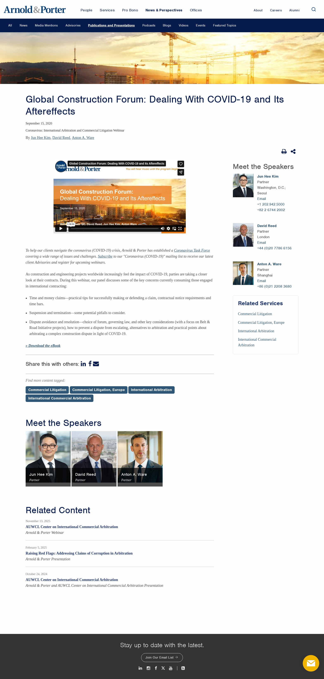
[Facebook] (90, 364)
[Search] (313, 9)
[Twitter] (163, 668)
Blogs (167, 25)
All (10, 25)
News (23, 25)
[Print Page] (284, 152)
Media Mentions (46, 25)
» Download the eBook (43, 346)
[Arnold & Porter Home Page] (35, 9)
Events (200, 25)
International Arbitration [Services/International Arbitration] (256, 331)
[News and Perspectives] (181, 668)
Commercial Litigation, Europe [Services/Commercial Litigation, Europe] (261, 322)
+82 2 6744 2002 (271, 210)
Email (261, 198)
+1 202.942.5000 (271, 204)
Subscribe (105, 256)
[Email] (96, 364)
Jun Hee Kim (41, 138)
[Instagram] (149, 668)
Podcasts (148, 25)
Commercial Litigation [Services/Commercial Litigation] (255, 314)
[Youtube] (171, 668)
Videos (183, 25)
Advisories (73, 25)
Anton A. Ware (83, 138)
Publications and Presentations (111, 25)
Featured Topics (224, 25)
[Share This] (293, 152)
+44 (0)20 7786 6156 (274, 248)
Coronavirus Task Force (192, 250)
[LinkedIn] (84, 364)
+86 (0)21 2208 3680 (274, 286)
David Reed (61, 138)
